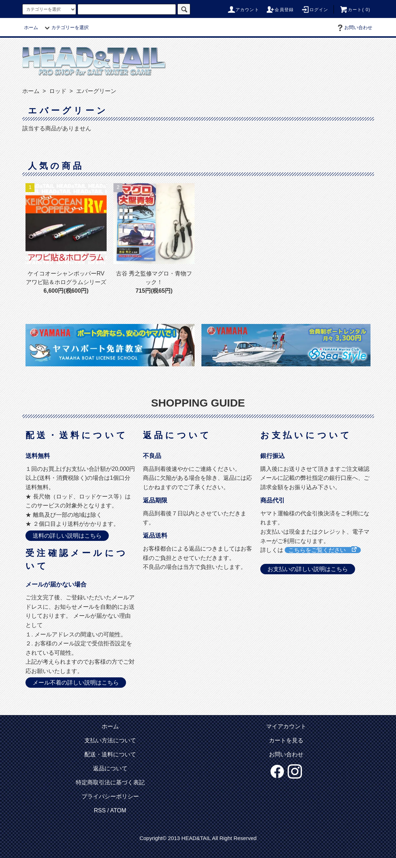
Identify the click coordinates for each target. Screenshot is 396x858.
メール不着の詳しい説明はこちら (76, 683)
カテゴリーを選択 (66, 27)
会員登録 (280, 9)
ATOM (118, 810)
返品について (110, 768)
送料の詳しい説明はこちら (67, 536)
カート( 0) (354, 9)
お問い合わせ (354, 27)
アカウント (243, 9)
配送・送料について (110, 754)
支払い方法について (110, 740)
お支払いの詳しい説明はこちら (307, 569)
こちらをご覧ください (319, 550)
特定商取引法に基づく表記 (110, 782)
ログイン (315, 9)
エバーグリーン (95, 91)
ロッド (56, 91)
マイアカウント (286, 726)
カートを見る (286, 740)
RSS (100, 810)
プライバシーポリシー (110, 796)
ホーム (31, 27)
